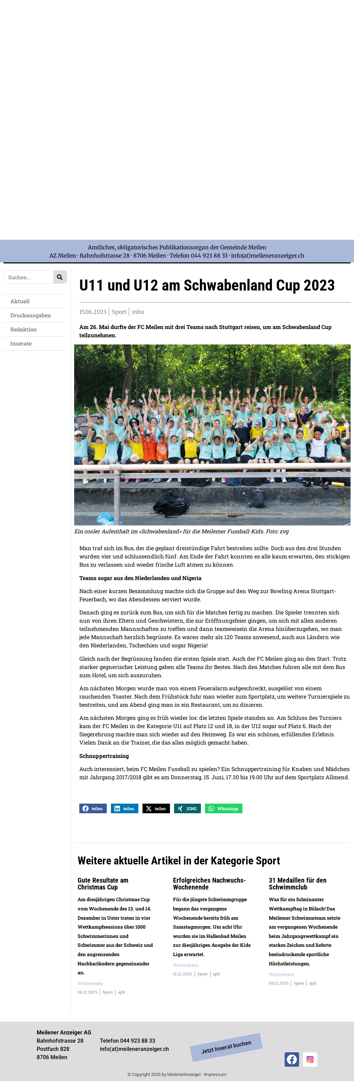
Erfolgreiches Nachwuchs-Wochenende (209, 884)
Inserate (21, 343)
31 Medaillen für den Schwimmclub (298, 884)
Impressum (215, 1075)
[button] (93, 809)
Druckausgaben (30, 315)
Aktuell (20, 301)
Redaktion (23, 329)
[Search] (60, 277)
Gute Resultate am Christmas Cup (103, 884)
